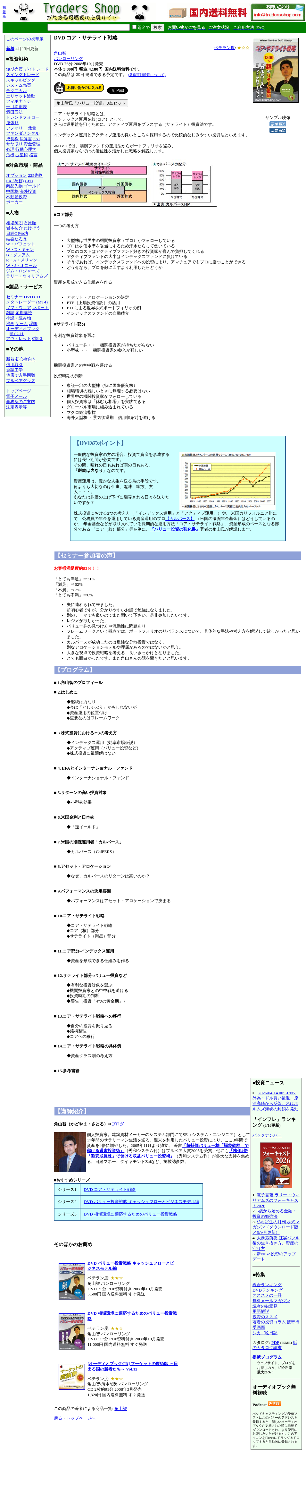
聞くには (17, 334)
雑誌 (10, 312)
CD (37, 297)
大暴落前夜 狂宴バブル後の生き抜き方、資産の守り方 (276, 1243)
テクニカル (16, 90)
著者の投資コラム (269, 1321)
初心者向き (25, 359)
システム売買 (18, 85)
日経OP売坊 (17, 233)
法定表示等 (16, 407)
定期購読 (23, 312)
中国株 (12, 191)
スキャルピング (20, 80)
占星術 (21, 154)
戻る (58, 1418)
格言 (33, 154)
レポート (40, 307)
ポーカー (14, 202)
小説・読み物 (18, 318)
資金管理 (32, 143)
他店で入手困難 (20, 375)
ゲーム (21, 323)
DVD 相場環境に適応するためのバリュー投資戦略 (130, 1214)
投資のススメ (264, 1316)
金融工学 (14, 370)
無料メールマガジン (271, 1300)
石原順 (30, 222)
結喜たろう (16, 238)
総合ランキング (267, 1284)
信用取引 (14, 364)
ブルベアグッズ (20, 380)
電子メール (16, 396)
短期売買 (14, 69)
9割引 (37, 338)
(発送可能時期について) (146, 75)
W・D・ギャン (20, 249)
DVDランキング (267, 1290)
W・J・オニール (21, 265)
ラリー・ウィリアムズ (27, 276)
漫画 (10, 323)
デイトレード (36, 69)
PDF (275, 1342)
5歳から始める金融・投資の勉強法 (274, 1213)
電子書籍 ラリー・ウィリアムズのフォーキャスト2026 (276, 1200)
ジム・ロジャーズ (22, 271)
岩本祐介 (14, 228)
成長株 (12, 138)
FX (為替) (15, 180)
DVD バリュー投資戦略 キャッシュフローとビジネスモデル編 (141, 1201)
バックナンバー (267, 1135)
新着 (10, 48)
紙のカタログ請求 (274, 1345)
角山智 (60, 53)
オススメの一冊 (267, 1295)
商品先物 (14, 186)
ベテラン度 (224, 47)
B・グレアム (18, 254)
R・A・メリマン (21, 260)
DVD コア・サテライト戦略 (110, 1189)
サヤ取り (14, 143)
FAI (36, 138)
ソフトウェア (18, 307)
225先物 (35, 175)
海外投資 (28, 191)
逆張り (12, 122)
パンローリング (68, 58)
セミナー (14, 297)
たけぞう (32, 228)
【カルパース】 (179, 518)
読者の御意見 (264, 1306)
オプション (16, 175)
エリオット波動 (20, 96)
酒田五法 (14, 112)
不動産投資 (16, 196)
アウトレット (18, 338)
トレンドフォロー (22, 117)
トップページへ (80, 1418)
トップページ (18, 391)
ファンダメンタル (22, 133)
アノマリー (16, 128)
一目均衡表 (16, 106)
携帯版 (4, 11)
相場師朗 (14, 222)
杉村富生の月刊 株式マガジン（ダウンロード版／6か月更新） (276, 1227)
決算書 (26, 138)
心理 (10, 149)
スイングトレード (22, 74)
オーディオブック (22, 328)
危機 (10, 154)
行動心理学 (25, 149)
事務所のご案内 (20, 401)
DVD (28, 297)
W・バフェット (20, 244)
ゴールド (32, 186)
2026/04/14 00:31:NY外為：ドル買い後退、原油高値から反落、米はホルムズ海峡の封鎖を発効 (275, 1100)
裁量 (32, 128)
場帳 (33, 323)
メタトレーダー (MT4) (27, 302)
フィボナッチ (18, 101)
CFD (29, 180)
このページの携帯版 (25, 39)
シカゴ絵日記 (264, 1332)
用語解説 (260, 1311)
